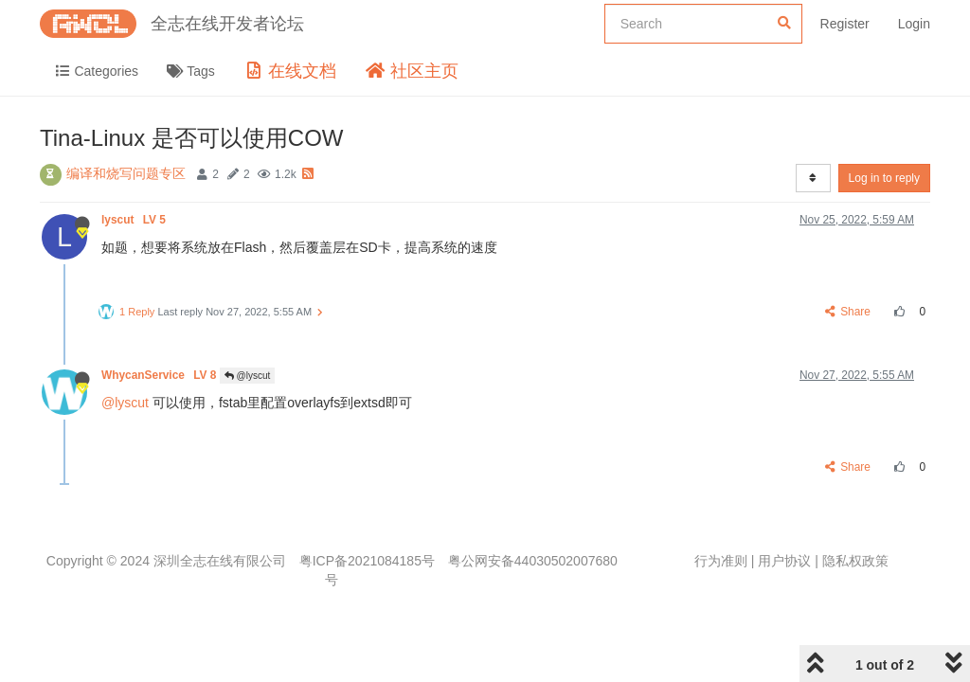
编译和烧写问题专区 (126, 173)
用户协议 (784, 560)
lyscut (135, 219)
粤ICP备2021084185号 (367, 560)
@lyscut (248, 375)
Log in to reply (884, 178)
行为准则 (720, 560)
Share (848, 311)
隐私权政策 (855, 560)
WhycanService (160, 375)
